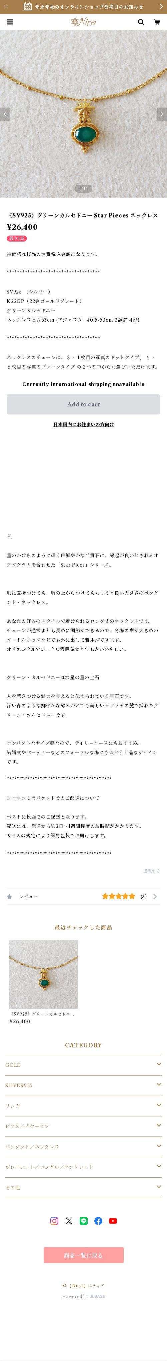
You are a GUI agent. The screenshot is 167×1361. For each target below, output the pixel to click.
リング (12, 1106)
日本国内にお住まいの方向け (83, 425)
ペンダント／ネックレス (32, 1147)
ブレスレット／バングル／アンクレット (49, 1167)
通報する (151, 870)
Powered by (83, 1296)
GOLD (13, 1065)
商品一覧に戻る (83, 1255)
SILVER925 (19, 1086)
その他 (12, 1188)
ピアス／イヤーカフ (27, 1126)
